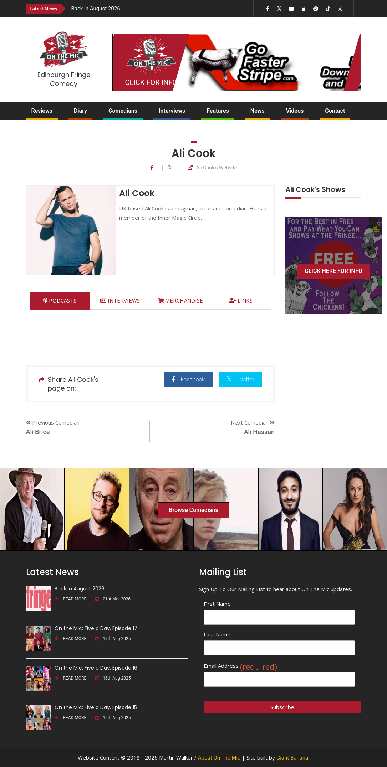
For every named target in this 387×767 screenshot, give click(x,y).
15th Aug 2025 (113, 717)
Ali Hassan (259, 432)
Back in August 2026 (95, 8)
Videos (295, 110)
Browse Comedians (193, 510)
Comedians (122, 110)
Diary (80, 110)
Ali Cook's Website (212, 168)
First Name (217, 603)
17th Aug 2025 (113, 638)
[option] (144, 8)
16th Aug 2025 (113, 678)
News (257, 110)
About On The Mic (219, 758)
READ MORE (71, 598)
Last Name (217, 634)
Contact (335, 110)
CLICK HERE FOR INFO (333, 271)
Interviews (172, 110)
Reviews (42, 110)
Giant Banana (292, 758)
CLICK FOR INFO (151, 82)
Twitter (240, 379)
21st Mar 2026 (113, 598)
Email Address (240, 666)
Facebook (187, 379)
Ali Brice (38, 432)
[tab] (60, 300)
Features (218, 110)
